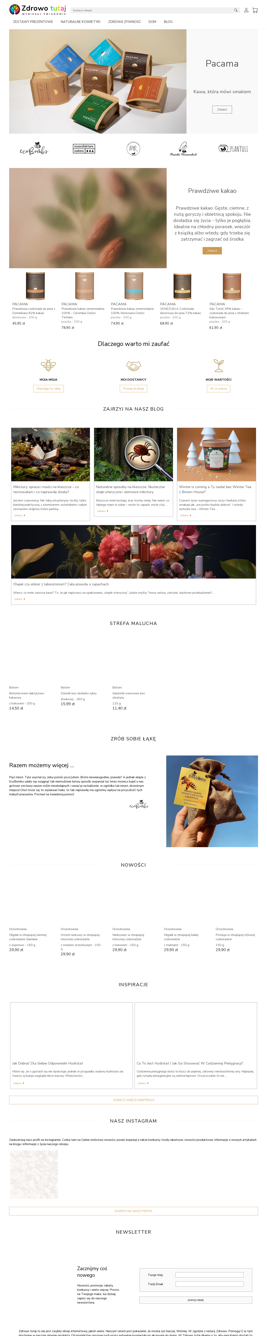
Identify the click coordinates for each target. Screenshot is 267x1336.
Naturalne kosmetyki (80, 22)
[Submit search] (236, 10)
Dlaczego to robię (48, 389)
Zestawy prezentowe (33, 22)
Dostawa (144, 1334)
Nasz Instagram (19, 1334)
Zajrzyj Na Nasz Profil (133, 1141)
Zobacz (222, 109)
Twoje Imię (196, 1204)
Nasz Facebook (19, 1328)
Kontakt (81, 1334)
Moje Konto (145, 1328)
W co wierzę (218, 389)
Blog (168, 22)
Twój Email (196, 1214)
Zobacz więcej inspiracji (133, 1030)
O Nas (80, 1328)
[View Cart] (255, 10)
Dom (152, 22)
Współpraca (208, 1334)
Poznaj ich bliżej (133, 389)
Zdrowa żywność (124, 22)
